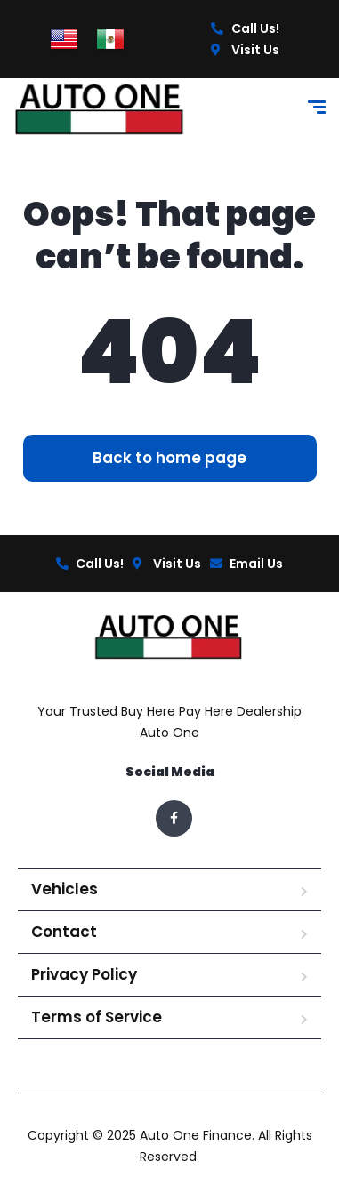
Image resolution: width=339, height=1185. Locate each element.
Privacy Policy (84, 974)
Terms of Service (96, 1017)
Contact (64, 931)
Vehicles (64, 889)
